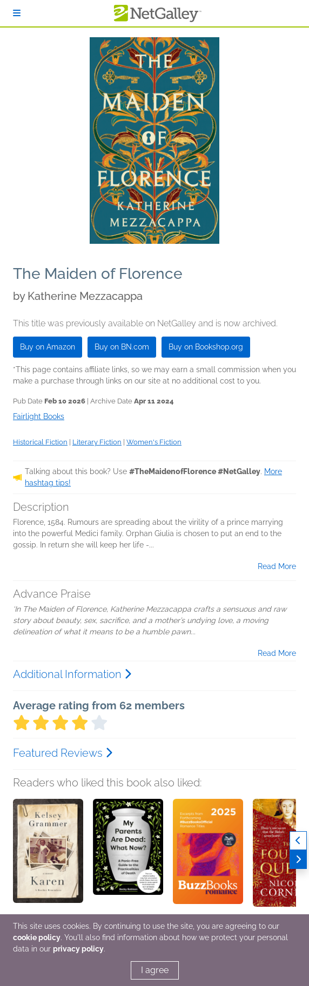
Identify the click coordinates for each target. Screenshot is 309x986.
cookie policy (37, 937)
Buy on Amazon (47, 347)
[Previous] (298, 840)
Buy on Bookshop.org (206, 347)
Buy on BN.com (122, 347)
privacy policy (78, 948)
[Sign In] (16, 13)
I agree (155, 970)
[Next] (298, 859)
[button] (48, 855)
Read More (277, 566)
